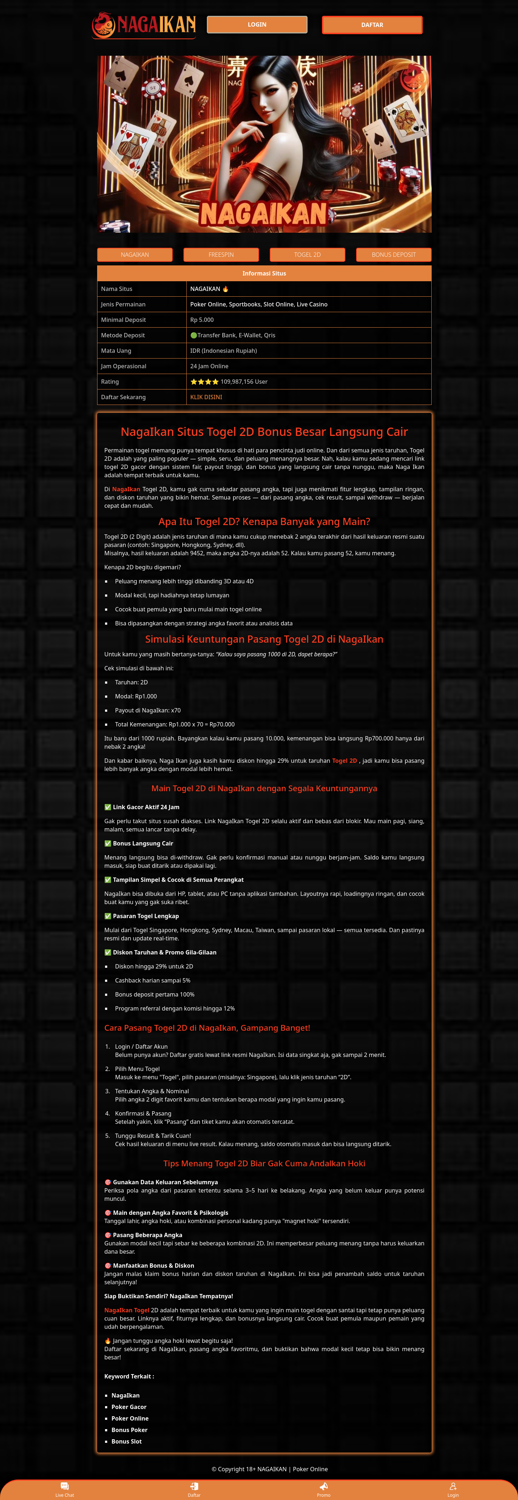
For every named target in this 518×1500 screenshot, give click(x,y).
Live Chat (64, 1490)
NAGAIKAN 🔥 (209, 289)
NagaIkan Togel (126, 1310)
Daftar (194, 1490)
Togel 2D (344, 761)
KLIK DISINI (206, 397)
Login (453, 1490)
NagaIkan (126, 489)
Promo (324, 1490)
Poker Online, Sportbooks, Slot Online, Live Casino (259, 304)
